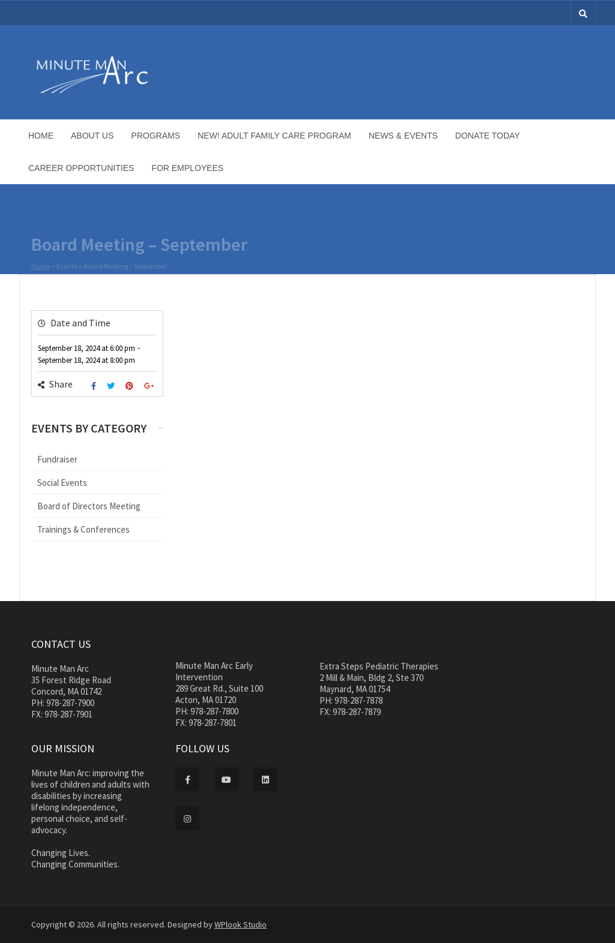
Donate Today (487, 135)
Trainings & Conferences (83, 529)
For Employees (187, 168)
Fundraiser (57, 459)
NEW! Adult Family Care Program (274, 135)
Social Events (62, 482)
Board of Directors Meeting (89, 506)
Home (40, 135)
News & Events (403, 135)
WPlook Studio (240, 924)
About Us (92, 135)
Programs (155, 135)
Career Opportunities (81, 168)
